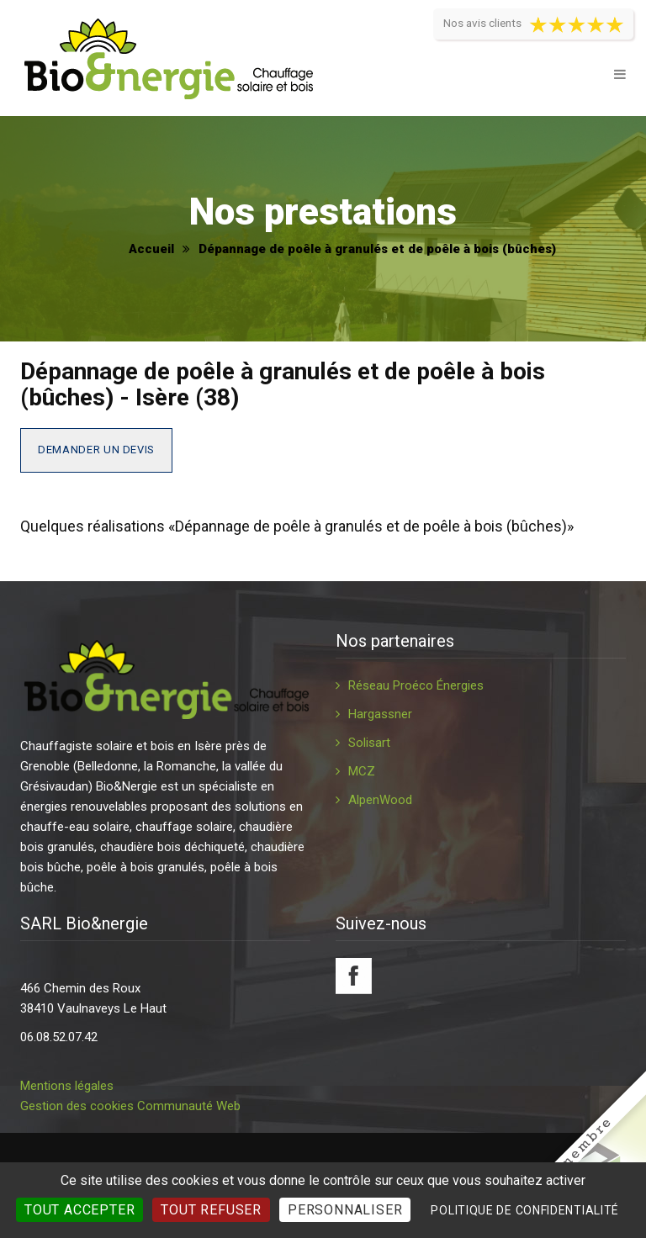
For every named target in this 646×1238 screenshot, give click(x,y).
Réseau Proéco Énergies (416, 685)
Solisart (369, 742)
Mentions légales (67, 1085)
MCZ (361, 771)
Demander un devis (96, 449)
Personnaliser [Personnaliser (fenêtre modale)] (345, 1210)
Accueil (151, 249)
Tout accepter (79, 1210)
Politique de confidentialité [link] (525, 1210)
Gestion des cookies (77, 1106)
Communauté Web (189, 1106)
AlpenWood (380, 799)
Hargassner (380, 714)
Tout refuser (211, 1210)
